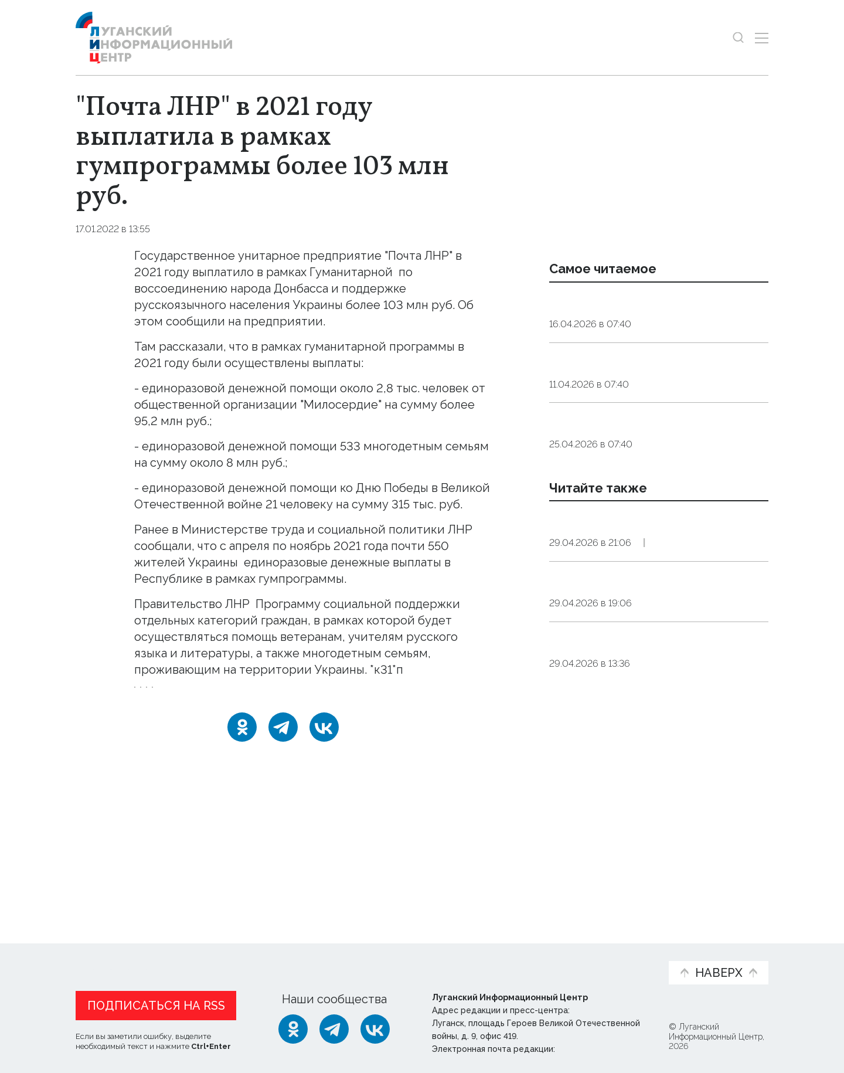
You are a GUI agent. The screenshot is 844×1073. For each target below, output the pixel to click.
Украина (159, 695)
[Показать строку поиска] (738, 38)
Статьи (152, 951)
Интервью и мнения (356, 958)
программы (428, 272)
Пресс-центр (534, 958)
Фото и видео (452, 958)
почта (259, 695)
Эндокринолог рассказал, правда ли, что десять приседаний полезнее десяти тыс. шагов (656, 317)
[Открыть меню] (761, 38)
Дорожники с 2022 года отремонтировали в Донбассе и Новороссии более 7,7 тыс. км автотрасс (644, 695)
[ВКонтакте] (324, 743)
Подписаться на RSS (156, 1003)
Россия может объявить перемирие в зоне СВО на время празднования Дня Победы (655, 597)
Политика (716, 634)
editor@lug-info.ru (597, 1046)
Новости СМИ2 (110, 881)
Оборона (662, 634)
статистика (314, 695)
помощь (211, 695)
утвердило (284, 604)
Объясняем (623, 951)
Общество (666, 354)
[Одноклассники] (242, 743)
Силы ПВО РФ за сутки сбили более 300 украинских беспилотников (654, 786)
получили (268, 562)
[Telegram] (283, 743)
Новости (96, 951)
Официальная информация (219, 958)
